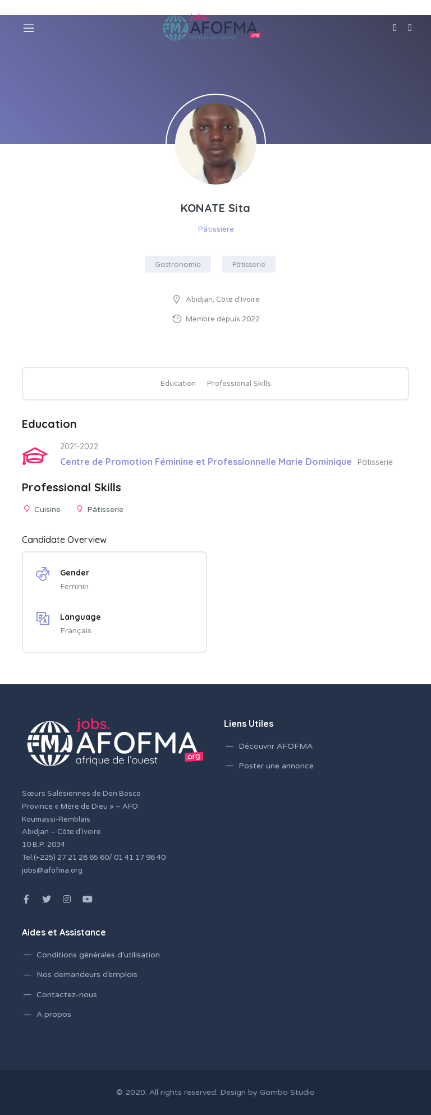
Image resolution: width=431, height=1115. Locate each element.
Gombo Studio (287, 1092)
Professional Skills (239, 383)
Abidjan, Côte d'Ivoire (223, 299)
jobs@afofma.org (52, 870)
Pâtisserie (248, 264)
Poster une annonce (276, 766)
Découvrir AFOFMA (276, 746)
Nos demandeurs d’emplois (86, 974)
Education (178, 383)
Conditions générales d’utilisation (98, 955)
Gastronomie (178, 264)
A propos (53, 1014)
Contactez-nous (66, 994)
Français (75, 630)
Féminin (74, 586)
